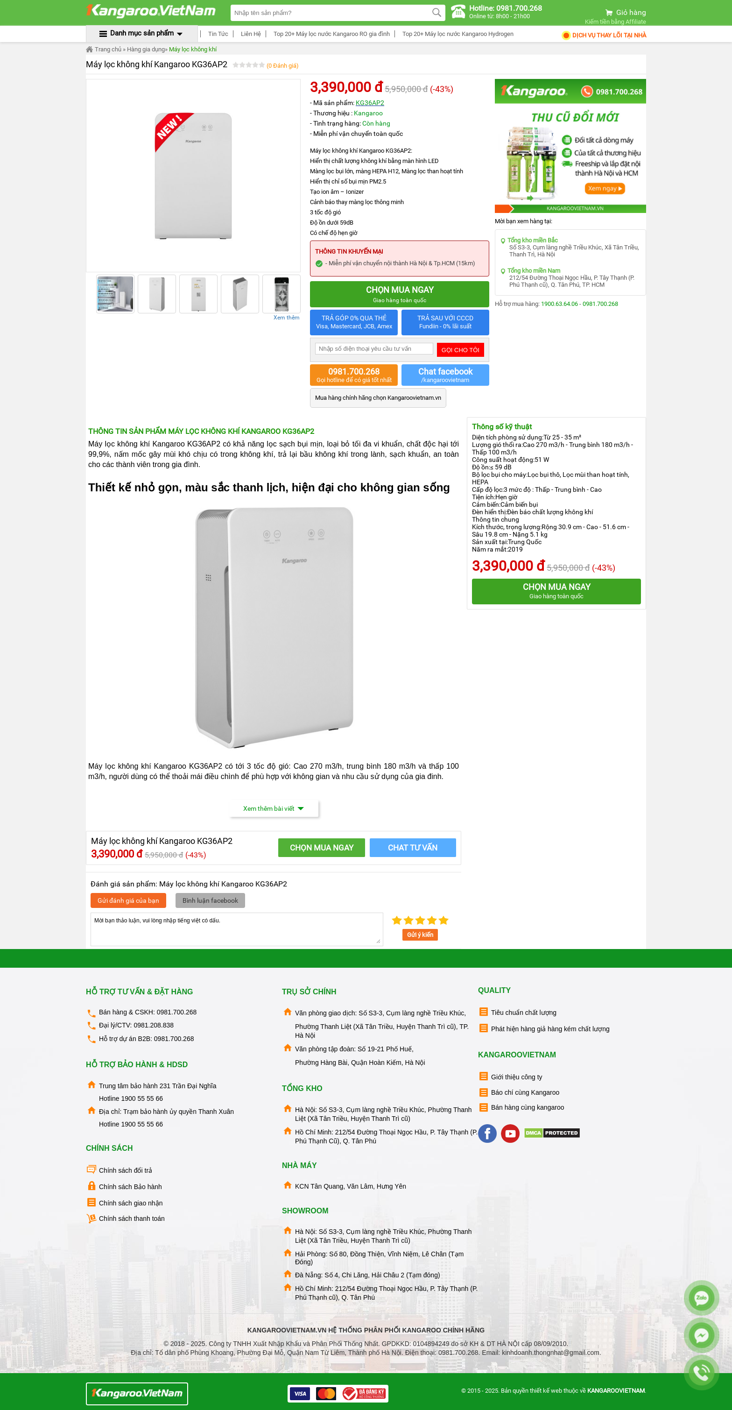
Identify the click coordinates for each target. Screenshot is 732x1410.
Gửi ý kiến (420, 934)
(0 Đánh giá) (283, 65)
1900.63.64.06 (559, 303)
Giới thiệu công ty (510, 1076)
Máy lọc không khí (193, 49)
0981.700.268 (600, 303)
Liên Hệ (249, 33)
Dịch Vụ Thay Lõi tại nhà (603, 35)
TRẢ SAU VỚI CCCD (445, 322)
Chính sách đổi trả (119, 1170)
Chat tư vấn (412, 847)
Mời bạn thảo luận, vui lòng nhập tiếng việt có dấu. (236, 929)
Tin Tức (216, 33)
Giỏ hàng (625, 12)
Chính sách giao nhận (124, 1202)
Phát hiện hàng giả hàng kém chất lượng (544, 1028)
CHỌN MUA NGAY (321, 847)
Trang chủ (103, 49)
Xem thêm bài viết (273, 808)
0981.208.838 (154, 1025)
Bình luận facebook (210, 900)
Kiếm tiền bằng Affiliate (615, 21)
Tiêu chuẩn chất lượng (517, 1012)
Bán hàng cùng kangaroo (521, 1107)
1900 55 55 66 (142, 1098)
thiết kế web (546, 1390)
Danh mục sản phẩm (142, 33)
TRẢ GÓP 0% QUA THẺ (354, 322)
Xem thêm (287, 317)
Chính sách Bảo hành (124, 1186)
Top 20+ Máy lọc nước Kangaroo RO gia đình (330, 33)
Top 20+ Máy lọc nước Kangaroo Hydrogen (457, 33)
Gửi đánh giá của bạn (128, 900)
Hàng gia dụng (146, 49)
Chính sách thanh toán (125, 1219)
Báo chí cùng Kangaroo (518, 1092)
